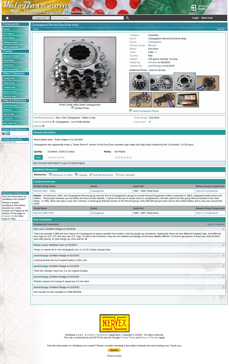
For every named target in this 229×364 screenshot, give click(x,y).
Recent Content (9, 92)
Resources (7, 110)
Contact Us (8, 119)
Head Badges (8, 60)
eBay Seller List (10, 123)
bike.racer (39, 229)
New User (207, 17)
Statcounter (114, 355)
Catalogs (81, 175)
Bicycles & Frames (11, 56)
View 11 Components (207, 213)
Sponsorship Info (9, 142)
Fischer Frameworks (98, 334)
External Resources (101, 175)
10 (63, 157)
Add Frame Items (10, 69)
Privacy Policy (128, 337)
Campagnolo (154, 42)
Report (221, 29)
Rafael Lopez (41, 245)
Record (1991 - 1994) (44, 191)
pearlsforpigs (154, 65)
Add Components (10, 47)
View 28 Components (207, 191)
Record (152, 45)
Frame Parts (8, 65)
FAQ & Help (8, 114)
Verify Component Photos (146, 111)
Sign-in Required (216, 224)
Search (6, 29)
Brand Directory (10, 105)
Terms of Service (149, 337)
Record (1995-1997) (43, 213)
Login (195, 17)
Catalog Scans (9, 87)
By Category (8, 33)
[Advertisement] (14, 166)
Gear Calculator (125, 175)
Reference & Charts (61, 175)
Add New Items (9, 96)
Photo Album (8, 38)
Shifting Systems (10, 42)
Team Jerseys (9, 83)
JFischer (152, 62)
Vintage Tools (9, 78)
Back (35, 29)
